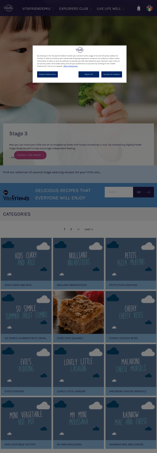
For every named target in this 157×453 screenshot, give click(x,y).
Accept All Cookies (112, 74)
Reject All (89, 74)
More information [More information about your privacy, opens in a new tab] (70, 66)
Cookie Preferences (47, 74)
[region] (80, 64)
